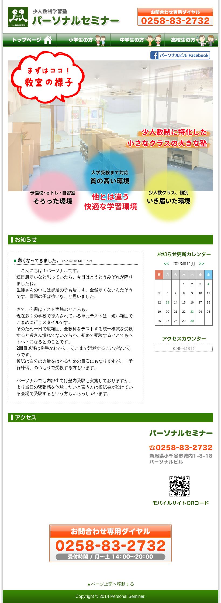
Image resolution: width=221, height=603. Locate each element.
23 (192, 311)
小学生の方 (83, 40)
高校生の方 (191, 40)
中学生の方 (137, 40)
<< (166, 263)
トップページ (30, 40)
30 (192, 320)
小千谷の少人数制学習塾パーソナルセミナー (110, 16)
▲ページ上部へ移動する (110, 584)
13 (167, 302)
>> (201, 263)
